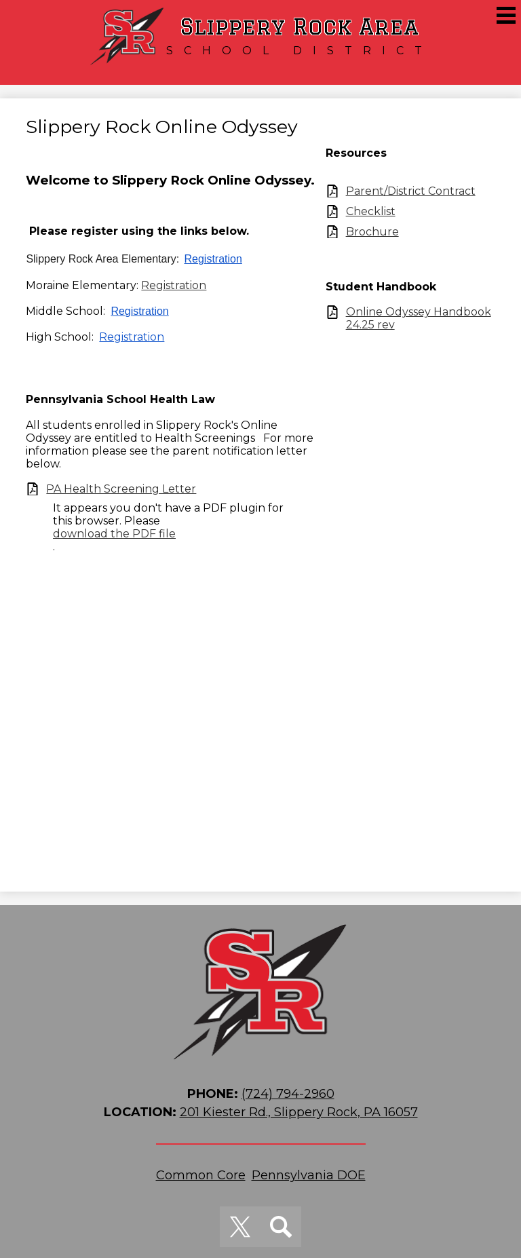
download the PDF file (114, 533)
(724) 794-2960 (288, 1093)
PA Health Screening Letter (121, 488)
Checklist (370, 211)
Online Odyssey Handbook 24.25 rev (418, 318)
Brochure (372, 231)
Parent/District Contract (411, 191)
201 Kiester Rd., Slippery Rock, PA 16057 (299, 1112)
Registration (213, 259)
